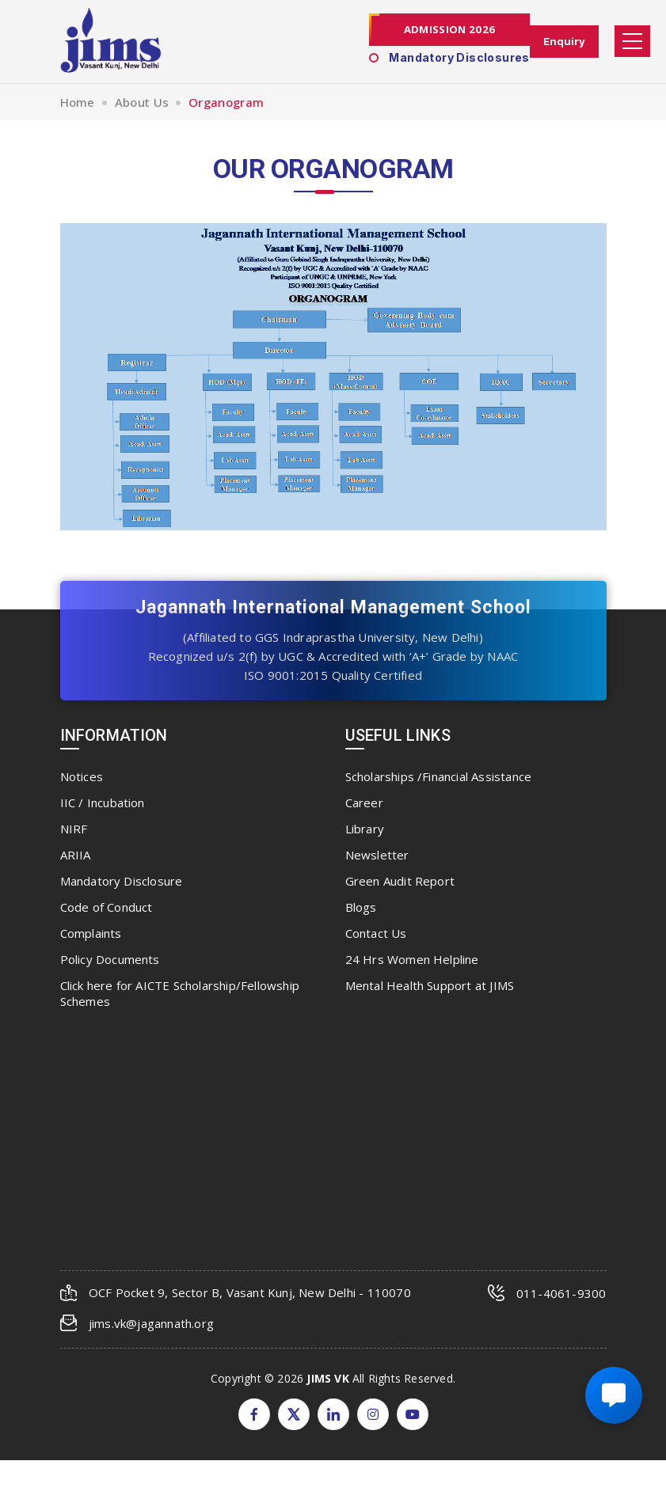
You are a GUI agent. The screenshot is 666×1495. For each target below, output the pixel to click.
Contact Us (376, 933)
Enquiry (563, 41)
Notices (81, 776)
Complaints (91, 933)
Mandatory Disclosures (447, 58)
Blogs (361, 907)
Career (364, 802)
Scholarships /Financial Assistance (438, 776)
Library (364, 829)
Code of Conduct (106, 907)
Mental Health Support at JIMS (430, 985)
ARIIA (75, 855)
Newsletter (377, 855)
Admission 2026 (447, 30)
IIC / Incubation (102, 802)
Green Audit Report (400, 881)
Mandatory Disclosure (121, 881)
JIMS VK (327, 1377)
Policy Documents (110, 959)
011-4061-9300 (561, 1293)
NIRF (74, 829)
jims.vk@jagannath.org (151, 1323)
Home (77, 102)
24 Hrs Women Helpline (412, 959)
